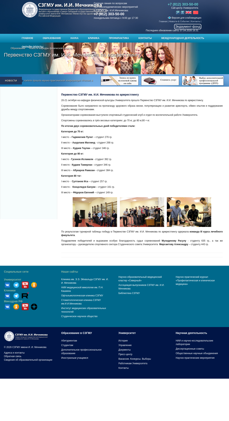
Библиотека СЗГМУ (129, 293)
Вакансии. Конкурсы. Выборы (134, 358)
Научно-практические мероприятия (195, 358)
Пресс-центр (125, 354)
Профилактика (119, 38)
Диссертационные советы (190, 348)
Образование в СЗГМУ (76, 333)
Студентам (67, 345)
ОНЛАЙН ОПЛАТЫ (32, 47)
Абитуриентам (69, 340)
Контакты (195, 21)
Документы (124, 349)
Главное (27, 38)
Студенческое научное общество (79, 316)
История (123, 340)
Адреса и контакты (14, 352)
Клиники (10, 290)
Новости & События (179, 21)
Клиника (93, 38)
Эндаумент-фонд (187, 26)
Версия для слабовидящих (184, 17)
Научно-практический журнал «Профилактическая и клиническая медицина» (195, 280)
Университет (12, 279)
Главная (163, 21)
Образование (52, 38)
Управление (125, 345)
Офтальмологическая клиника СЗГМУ (82, 295)
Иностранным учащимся (74, 358)
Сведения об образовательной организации (28, 359)
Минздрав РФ (13, 301)
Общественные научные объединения (197, 353)
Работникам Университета (132, 363)
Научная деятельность (191, 333)
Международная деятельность (182, 38)
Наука (74, 38)
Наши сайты (69, 271)
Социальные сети (16, 271)
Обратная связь (12, 356)
